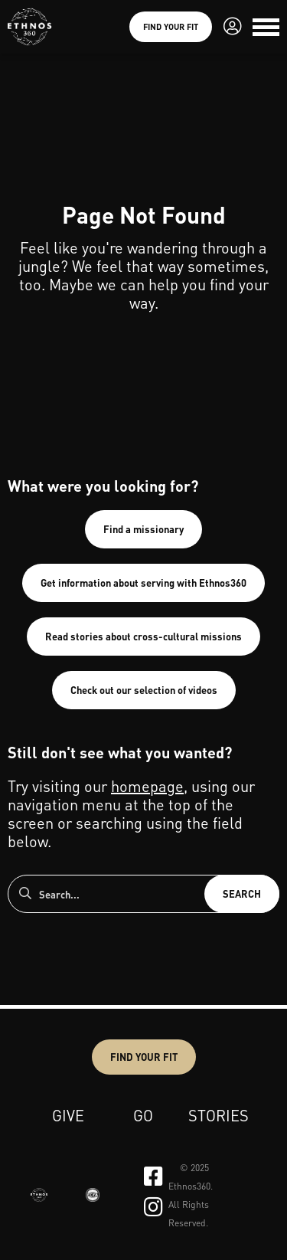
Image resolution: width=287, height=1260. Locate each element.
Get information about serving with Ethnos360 (143, 582)
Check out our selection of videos (143, 689)
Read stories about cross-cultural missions (143, 636)
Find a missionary (143, 528)
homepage (147, 786)
